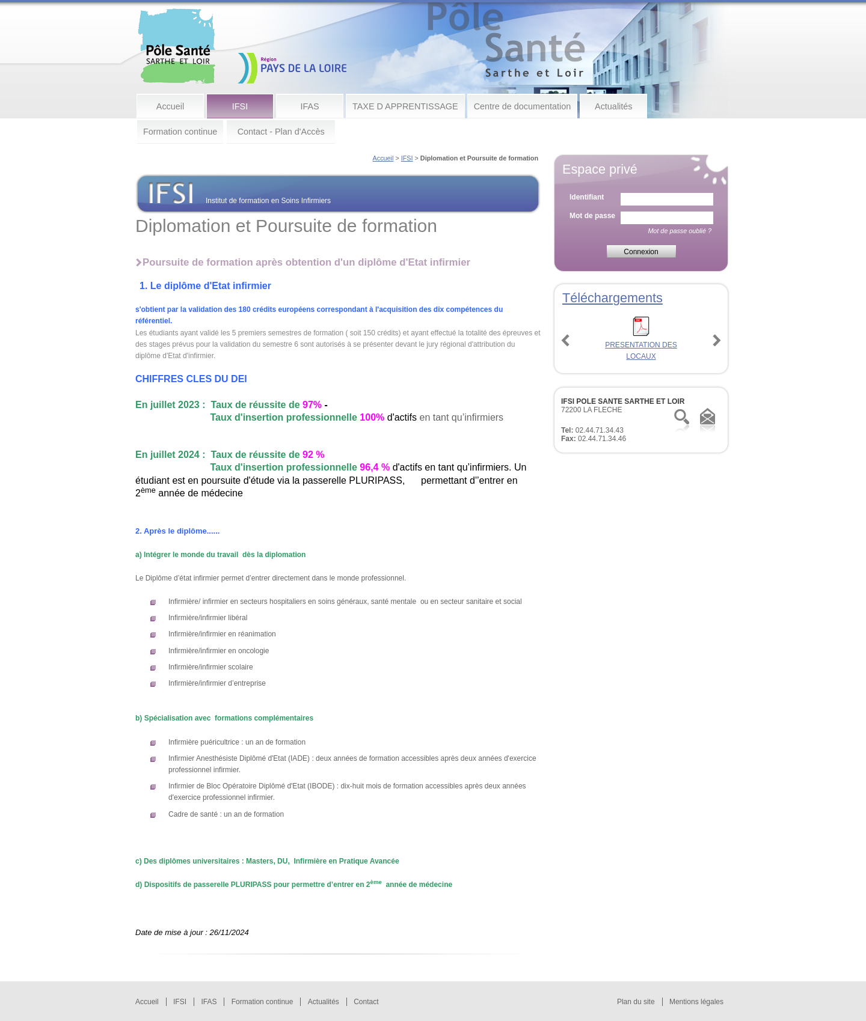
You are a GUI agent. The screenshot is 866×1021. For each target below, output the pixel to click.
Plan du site (636, 1002)
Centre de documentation (522, 106)
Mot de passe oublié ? (679, 230)
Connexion (641, 252)
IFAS (309, 106)
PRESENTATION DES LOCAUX (641, 345)
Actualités (613, 106)
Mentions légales (696, 1002)
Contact (366, 1002)
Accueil (170, 106)
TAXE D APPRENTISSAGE (405, 106)
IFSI (240, 106)
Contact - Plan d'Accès (281, 131)
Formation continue (180, 131)
